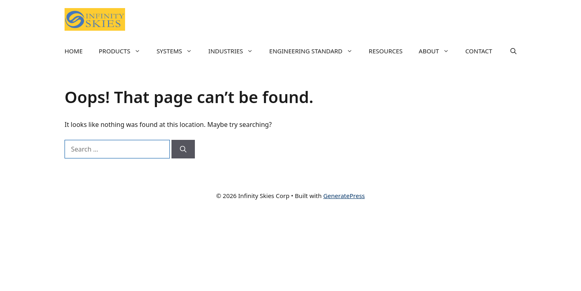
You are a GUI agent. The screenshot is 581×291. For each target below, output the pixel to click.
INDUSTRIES (234, 51)
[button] (513, 51)
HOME (74, 51)
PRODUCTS (123, 51)
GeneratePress (344, 196)
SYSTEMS (178, 51)
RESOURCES (386, 51)
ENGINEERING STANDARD (315, 51)
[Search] (183, 149)
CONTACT (478, 51)
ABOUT (438, 51)
